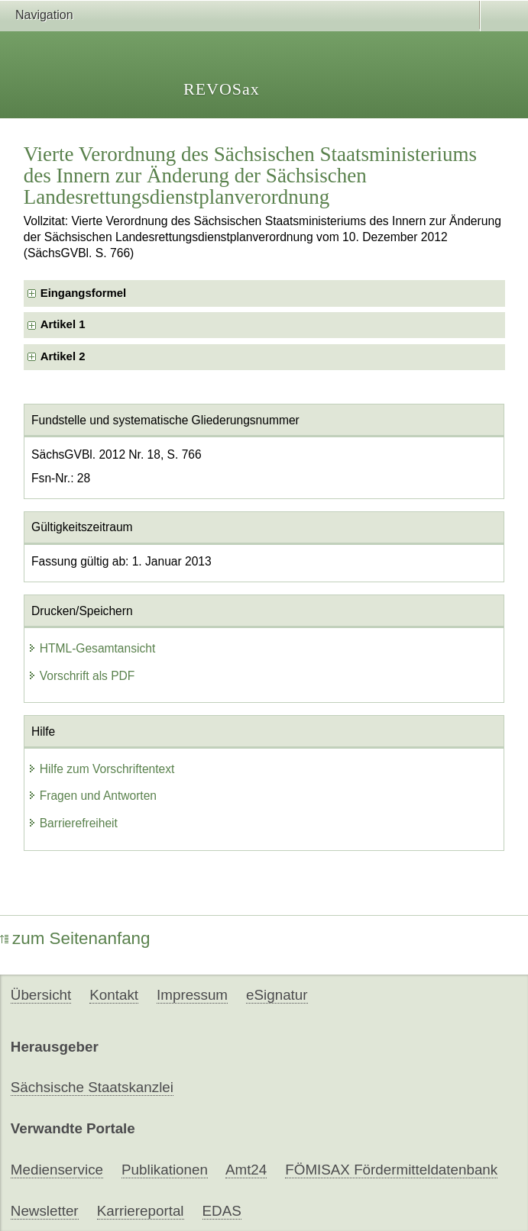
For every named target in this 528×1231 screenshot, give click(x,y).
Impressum (192, 995)
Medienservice (57, 1170)
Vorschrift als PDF (81, 675)
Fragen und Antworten (92, 795)
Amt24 (246, 1170)
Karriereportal (140, 1211)
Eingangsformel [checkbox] (83, 293)
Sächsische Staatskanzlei (92, 1087)
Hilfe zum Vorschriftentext (101, 768)
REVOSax (221, 88)
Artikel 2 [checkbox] (63, 356)
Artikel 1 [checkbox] (63, 324)
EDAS (221, 1211)
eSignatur (276, 995)
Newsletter (45, 1211)
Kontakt (113, 995)
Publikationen (164, 1170)
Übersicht (41, 995)
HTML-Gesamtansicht (92, 648)
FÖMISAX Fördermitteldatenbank (391, 1170)
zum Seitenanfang (75, 938)
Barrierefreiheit (73, 823)
